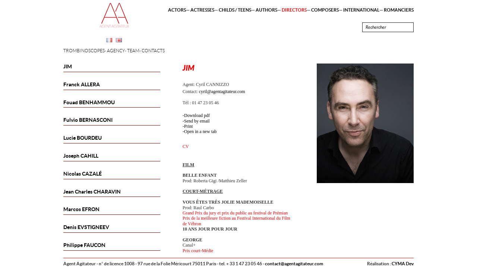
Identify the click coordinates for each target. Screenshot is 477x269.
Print (188, 126)
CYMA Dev (403, 263)
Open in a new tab (200, 131)
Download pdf (197, 115)
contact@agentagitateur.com (294, 263)
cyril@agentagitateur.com (222, 91)
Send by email (197, 121)
